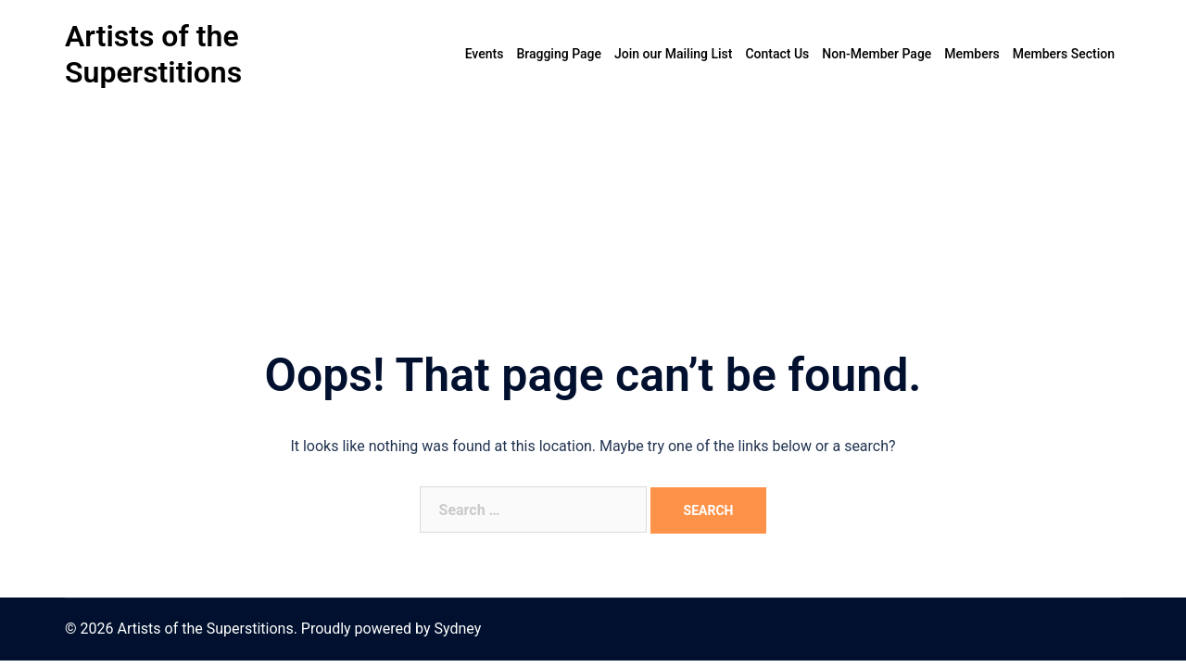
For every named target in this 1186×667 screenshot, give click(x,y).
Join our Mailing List (673, 53)
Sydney (457, 628)
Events (484, 53)
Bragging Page (558, 53)
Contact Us (777, 53)
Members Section (1064, 53)
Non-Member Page (876, 53)
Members (971, 53)
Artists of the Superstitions (153, 54)
